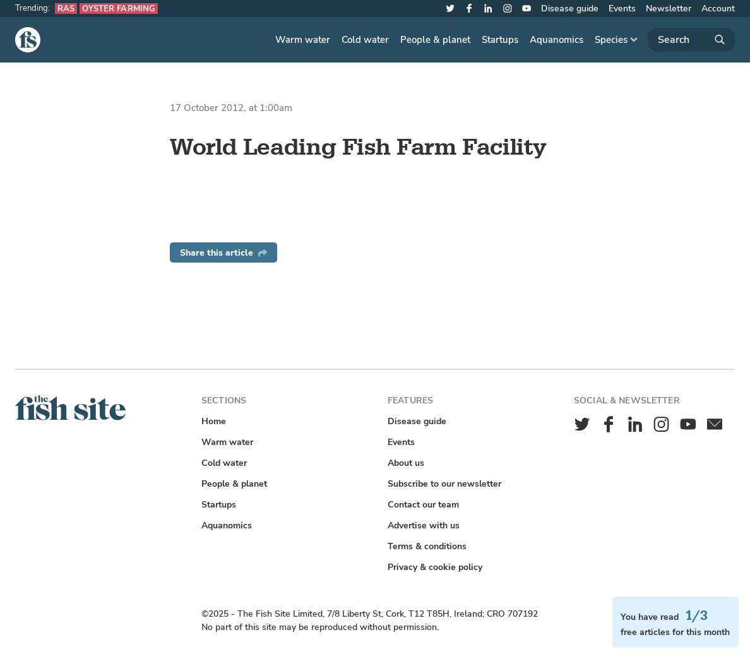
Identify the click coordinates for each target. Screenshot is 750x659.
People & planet (435, 39)
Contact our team (423, 505)
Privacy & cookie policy (435, 567)
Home (213, 421)
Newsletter (668, 9)
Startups (500, 39)
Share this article (223, 253)
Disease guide (569, 9)
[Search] (691, 40)
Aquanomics (556, 39)
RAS (65, 8)
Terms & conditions (427, 546)
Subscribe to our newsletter (444, 484)
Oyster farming (118, 8)
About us (406, 463)
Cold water (365, 39)
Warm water (302, 39)
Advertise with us (424, 525)
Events (622, 9)
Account (718, 9)
